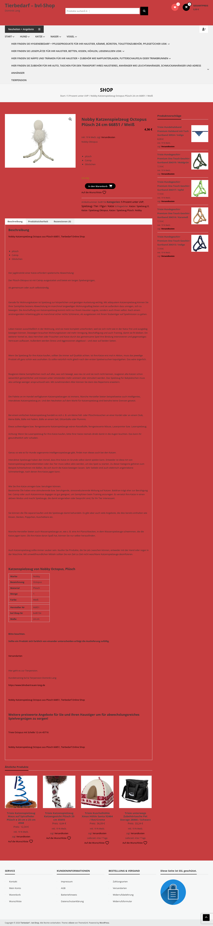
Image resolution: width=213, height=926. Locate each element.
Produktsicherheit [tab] (38, 221)
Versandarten (15, 655)
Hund (23, 36)
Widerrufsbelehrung (123, 894)
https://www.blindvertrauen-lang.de (26, 685)
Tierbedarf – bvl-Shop (30, 5)
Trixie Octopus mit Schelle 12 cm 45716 (28, 732)
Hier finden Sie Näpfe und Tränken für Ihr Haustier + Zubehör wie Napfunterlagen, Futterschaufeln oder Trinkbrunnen (89, 58)
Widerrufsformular (122, 901)
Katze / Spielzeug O (139, 206)
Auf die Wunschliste (94, 192)
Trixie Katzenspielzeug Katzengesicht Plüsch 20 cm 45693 (59, 816)
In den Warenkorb (97, 186)
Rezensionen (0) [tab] (62, 221)
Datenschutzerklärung (72, 901)
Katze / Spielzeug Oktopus (95, 210)
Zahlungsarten (120, 881)
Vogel (70, 36)
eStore (71, 922)
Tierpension (19, 80)
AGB (63, 888)
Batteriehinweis (69, 894)
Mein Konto (15, 888)
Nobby (138, 210)
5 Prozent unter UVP (78, 95)
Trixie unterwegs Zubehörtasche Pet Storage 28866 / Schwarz (135, 816)
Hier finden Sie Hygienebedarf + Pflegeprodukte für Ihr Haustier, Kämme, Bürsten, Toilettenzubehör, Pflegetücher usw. (89, 43)
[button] (70, 119)
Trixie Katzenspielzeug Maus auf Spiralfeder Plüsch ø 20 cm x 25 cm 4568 (21, 818)
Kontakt (13, 881)
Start (8, 36)
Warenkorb (15, 894)
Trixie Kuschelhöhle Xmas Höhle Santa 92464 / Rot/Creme (97, 816)
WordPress (104, 922)
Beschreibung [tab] (15, 221)
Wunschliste (15, 901)
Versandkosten (108, 137)
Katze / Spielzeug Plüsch (121, 210)
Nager (54, 36)
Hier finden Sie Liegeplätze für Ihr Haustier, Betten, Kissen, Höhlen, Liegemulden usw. (66, 51)
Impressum (67, 881)
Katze (38, 36)
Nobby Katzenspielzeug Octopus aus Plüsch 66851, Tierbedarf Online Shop (46, 236)
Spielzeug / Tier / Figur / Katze (98, 206)
